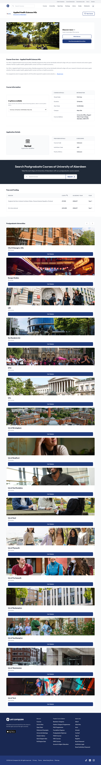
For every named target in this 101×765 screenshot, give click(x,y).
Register (93, 1)
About (77, 721)
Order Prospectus (60, 1)
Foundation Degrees (59, 730)
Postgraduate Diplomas (59, 733)
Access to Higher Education (61, 744)
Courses (45, 6)
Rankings (67, 6)
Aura (76, 727)
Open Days (60, 6)
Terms (40, 760)
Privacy (35, 760)
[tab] (87, 223)
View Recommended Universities (77, 41)
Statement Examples (42, 730)
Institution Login (79, 744)
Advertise (78, 724)
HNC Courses (57, 738)
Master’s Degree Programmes (61, 724)
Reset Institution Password (82, 747)
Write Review (76, 36)
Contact (77, 733)
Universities (52, 6)
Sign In (87, 1)
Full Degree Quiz (41, 741)
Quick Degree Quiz (42, 738)
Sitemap (57, 760)
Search (71, 177)
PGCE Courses (57, 736)
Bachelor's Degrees (58, 721)
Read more (60, 74)
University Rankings (42, 733)
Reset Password (79, 741)
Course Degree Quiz (70, 1)
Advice (74, 6)
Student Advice (41, 736)
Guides (80, 6)
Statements (87, 6)
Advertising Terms (48, 760)
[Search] (23, 6)
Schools (77, 730)
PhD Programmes (58, 727)
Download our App (80, 1)
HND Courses (57, 741)
